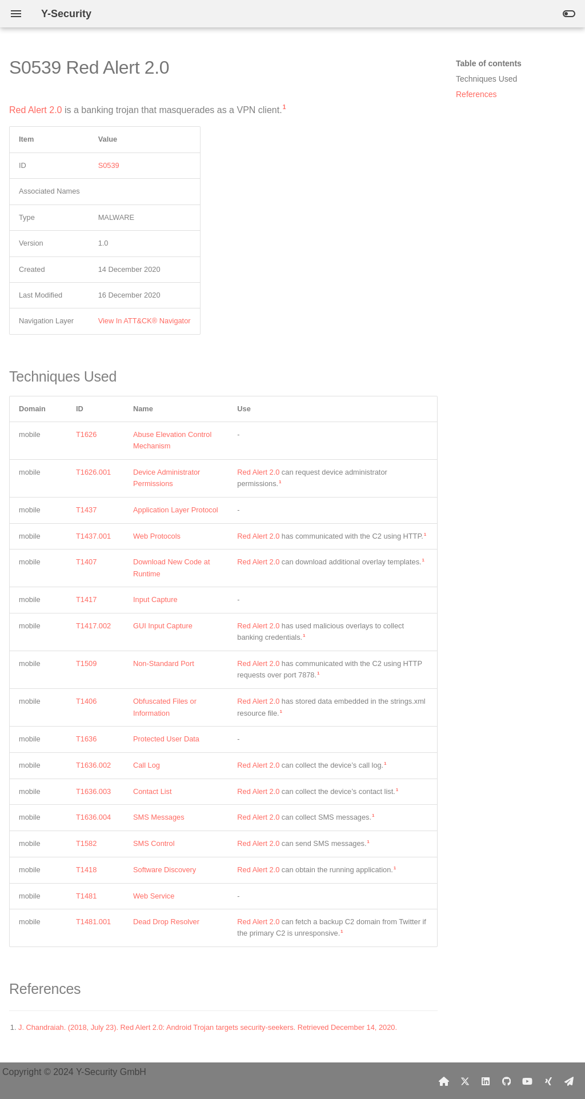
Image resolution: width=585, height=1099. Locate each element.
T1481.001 (93, 921)
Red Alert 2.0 (35, 110)
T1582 (86, 843)
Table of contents (489, 63)
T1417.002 (93, 625)
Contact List (152, 791)
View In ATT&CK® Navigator (144, 320)
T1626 (86, 434)
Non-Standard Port (163, 663)
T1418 (86, 869)
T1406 (86, 701)
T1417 (86, 599)
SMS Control (154, 843)
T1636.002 (93, 765)
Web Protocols (157, 536)
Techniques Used (486, 78)
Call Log (146, 765)
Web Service (153, 896)
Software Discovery (164, 869)
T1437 (86, 510)
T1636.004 (93, 817)
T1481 (86, 896)
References (476, 94)
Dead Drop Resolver (166, 921)
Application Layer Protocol (175, 510)
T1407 (86, 561)
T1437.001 (93, 536)
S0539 (108, 165)
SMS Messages (159, 817)
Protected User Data (166, 739)
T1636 (86, 739)
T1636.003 (93, 791)
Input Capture (155, 599)
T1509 (86, 663)
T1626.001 (93, 472)
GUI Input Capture (163, 625)
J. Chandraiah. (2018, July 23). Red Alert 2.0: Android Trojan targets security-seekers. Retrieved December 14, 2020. (207, 1027)
